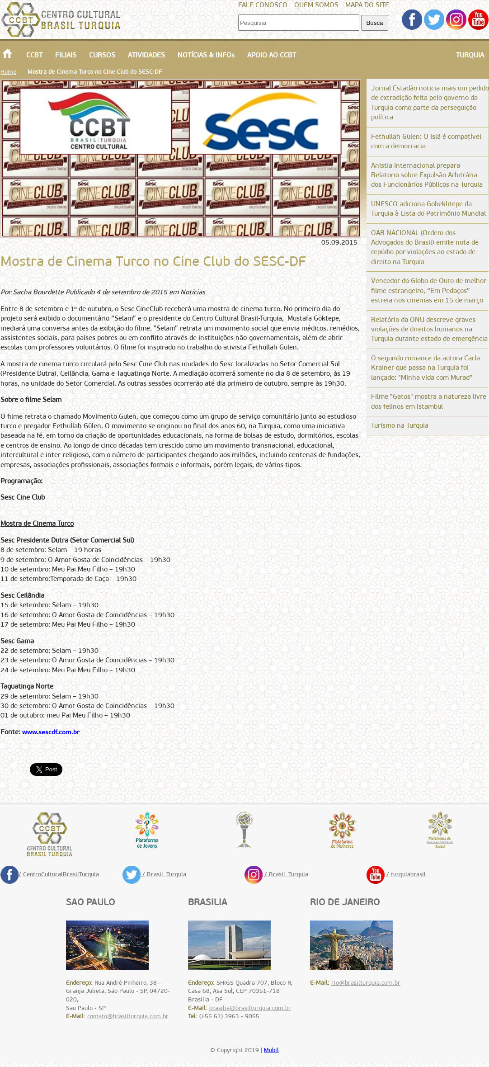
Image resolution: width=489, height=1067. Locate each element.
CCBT (34, 55)
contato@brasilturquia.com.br (128, 1016)
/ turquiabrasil (396, 874)
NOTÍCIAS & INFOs (206, 55)
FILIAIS (65, 55)
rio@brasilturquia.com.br (365, 982)
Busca (374, 22)
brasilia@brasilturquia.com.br (250, 1008)
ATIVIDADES (146, 55)
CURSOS (102, 55)
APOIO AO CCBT (271, 55)
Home (8, 71)
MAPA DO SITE (367, 5)
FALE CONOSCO (262, 5)
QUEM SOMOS (316, 5)
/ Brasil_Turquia (154, 874)
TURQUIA (470, 55)
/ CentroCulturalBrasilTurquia (49, 874)
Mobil (271, 1050)
